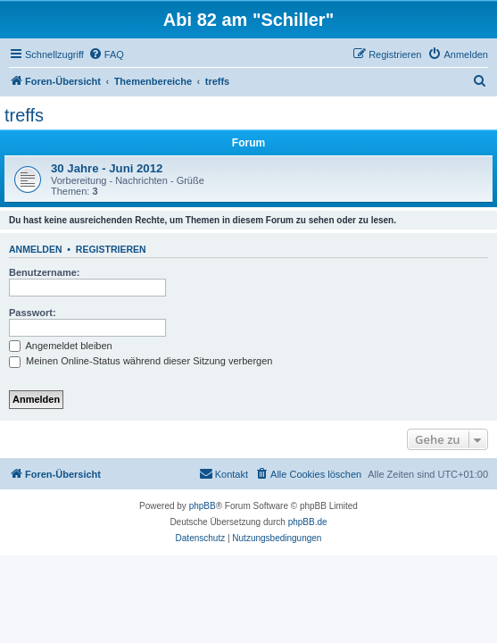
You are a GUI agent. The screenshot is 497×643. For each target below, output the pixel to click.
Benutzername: (44, 272)
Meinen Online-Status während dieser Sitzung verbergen (140, 360)
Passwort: (32, 312)
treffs (24, 115)
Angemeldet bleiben (60, 345)
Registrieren (111, 249)
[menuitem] (106, 54)
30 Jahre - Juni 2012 (106, 168)
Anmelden (35, 249)
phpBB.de (307, 522)
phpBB (202, 506)
